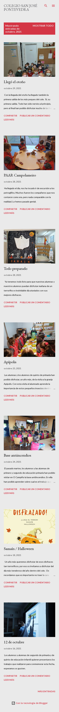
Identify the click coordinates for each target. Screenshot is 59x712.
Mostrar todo (43, 25)
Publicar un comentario (35, 115)
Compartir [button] (10, 115)
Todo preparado (15, 268)
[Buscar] (46, 6)
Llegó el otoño (14, 81)
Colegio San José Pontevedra (20, 7)
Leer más (9, 119)
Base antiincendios (17, 455)
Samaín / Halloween (19, 548)
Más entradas (46, 691)
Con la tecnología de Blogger (29, 703)
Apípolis (10, 361)
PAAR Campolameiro (20, 175)
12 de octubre (14, 642)
